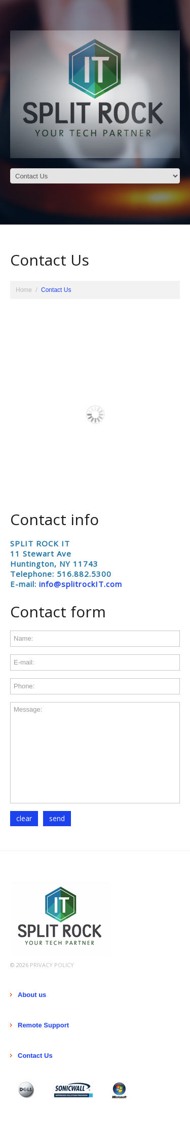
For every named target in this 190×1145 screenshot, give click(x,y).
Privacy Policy (52, 965)
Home (24, 289)
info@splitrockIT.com (80, 584)
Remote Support (43, 1025)
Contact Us (35, 1055)
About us (32, 995)
